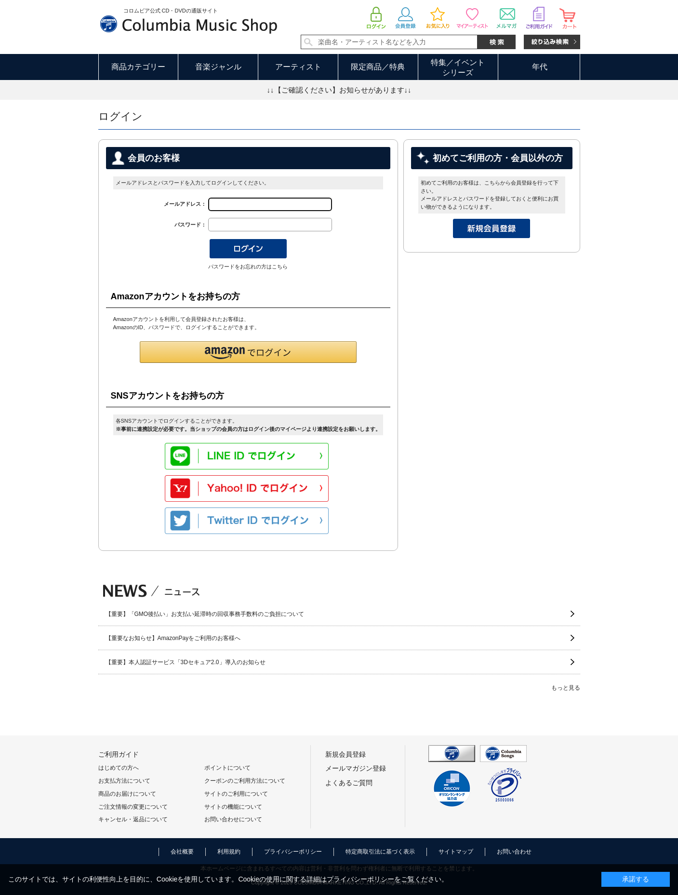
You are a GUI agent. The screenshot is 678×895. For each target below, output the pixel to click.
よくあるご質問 (348, 783)
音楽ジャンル (218, 67)
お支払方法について (124, 780)
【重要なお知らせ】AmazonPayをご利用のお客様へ (173, 638)
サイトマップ (456, 851)
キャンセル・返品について (133, 819)
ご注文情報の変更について (133, 806)
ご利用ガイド (118, 754)
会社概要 (182, 851)
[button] (248, 352)
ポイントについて (227, 767)
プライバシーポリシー (293, 851)
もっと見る (565, 687)
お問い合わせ (514, 851)
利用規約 (228, 851)
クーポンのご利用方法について (244, 780)
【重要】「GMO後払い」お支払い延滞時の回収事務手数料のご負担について (205, 614)
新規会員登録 (345, 754)
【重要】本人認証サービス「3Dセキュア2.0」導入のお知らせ (186, 662)
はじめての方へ (118, 767)
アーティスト (298, 67)
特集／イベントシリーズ (458, 67)
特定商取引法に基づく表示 (380, 851)
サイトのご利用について (236, 793)
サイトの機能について (233, 806)
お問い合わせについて (233, 819)
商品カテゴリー (138, 67)
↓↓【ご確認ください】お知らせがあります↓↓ (339, 90)
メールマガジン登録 (355, 768)
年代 (539, 67)
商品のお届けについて (127, 793)
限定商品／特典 (378, 67)
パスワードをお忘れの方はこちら (248, 266)
